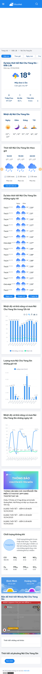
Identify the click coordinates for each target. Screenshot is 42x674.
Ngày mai (29, 56)
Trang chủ (4, 50)
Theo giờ (17, 56)
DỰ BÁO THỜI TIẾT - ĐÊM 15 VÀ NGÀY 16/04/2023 (18, 510)
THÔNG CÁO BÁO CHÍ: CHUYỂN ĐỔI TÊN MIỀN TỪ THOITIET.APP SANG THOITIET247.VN (20, 493)
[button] (1, 169)
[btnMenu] (3, 4)
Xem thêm (9, 661)
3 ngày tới (21, 296)
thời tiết (26, 671)
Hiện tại (6, 56)
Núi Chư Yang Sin (26, 50)
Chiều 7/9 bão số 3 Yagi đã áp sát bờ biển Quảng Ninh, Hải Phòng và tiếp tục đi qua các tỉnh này (20, 502)
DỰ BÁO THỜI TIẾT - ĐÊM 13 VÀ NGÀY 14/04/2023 (18, 522)
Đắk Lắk (14, 50)
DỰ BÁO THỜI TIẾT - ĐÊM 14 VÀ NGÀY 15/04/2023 (18, 516)
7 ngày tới (33, 296)
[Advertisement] (21, 30)
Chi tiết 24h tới (11, 186)
